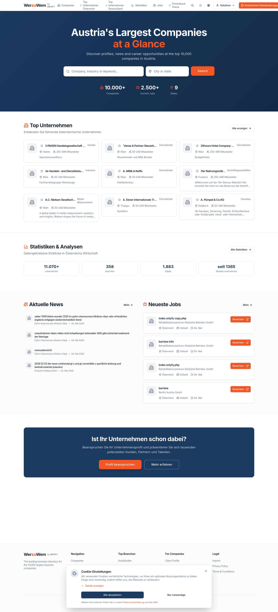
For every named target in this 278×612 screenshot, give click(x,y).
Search (203, 71)
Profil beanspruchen (120, 464)
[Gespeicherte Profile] (200, 5)
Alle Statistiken (241, 249)
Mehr (128, 304)
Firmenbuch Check (177, 5)
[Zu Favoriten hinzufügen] (41, 145)
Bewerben (241, 319)
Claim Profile (172, 560)
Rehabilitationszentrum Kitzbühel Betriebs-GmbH (186, 322)
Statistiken (139, 5)
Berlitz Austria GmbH (170, 392)
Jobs (158, 5)
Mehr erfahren (161, 464)
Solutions (225, 5)
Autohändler (125, 560)
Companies (65, 5)
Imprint (216, 560)
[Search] (192, 5)
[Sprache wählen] (208, 5)
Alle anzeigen (241, 128)
